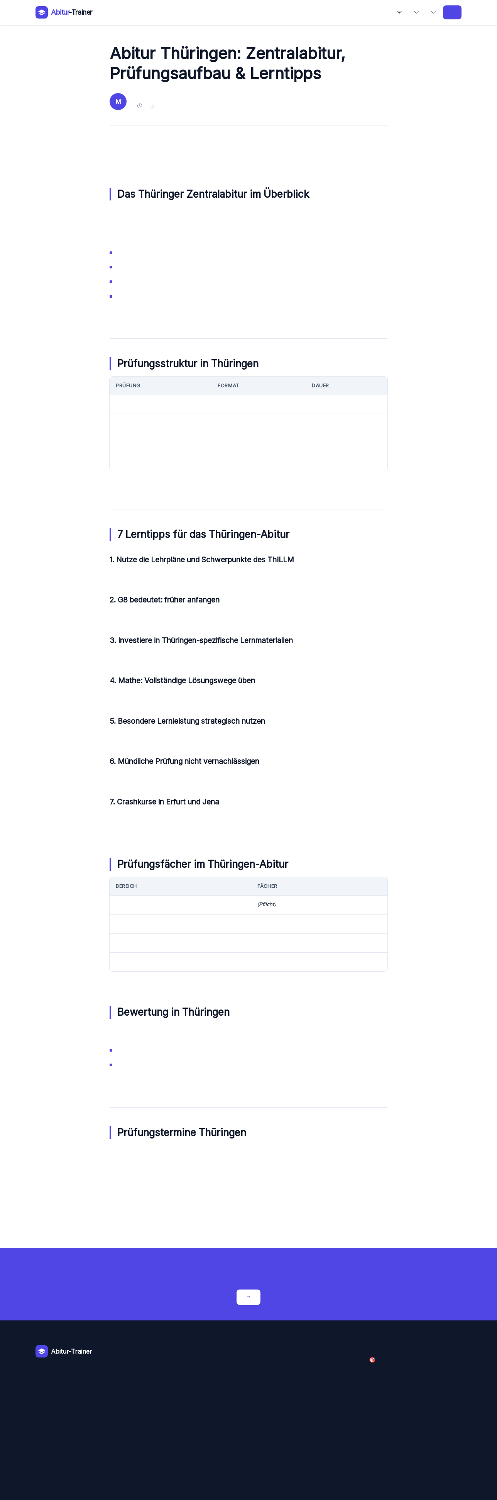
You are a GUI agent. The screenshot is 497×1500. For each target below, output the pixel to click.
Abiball (433, 12)
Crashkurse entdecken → (248, 1297)
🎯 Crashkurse (372, 1360)
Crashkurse (451, 12)
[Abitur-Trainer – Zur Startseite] (64, 12)
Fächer (399, 12)
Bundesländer (416, 12)
